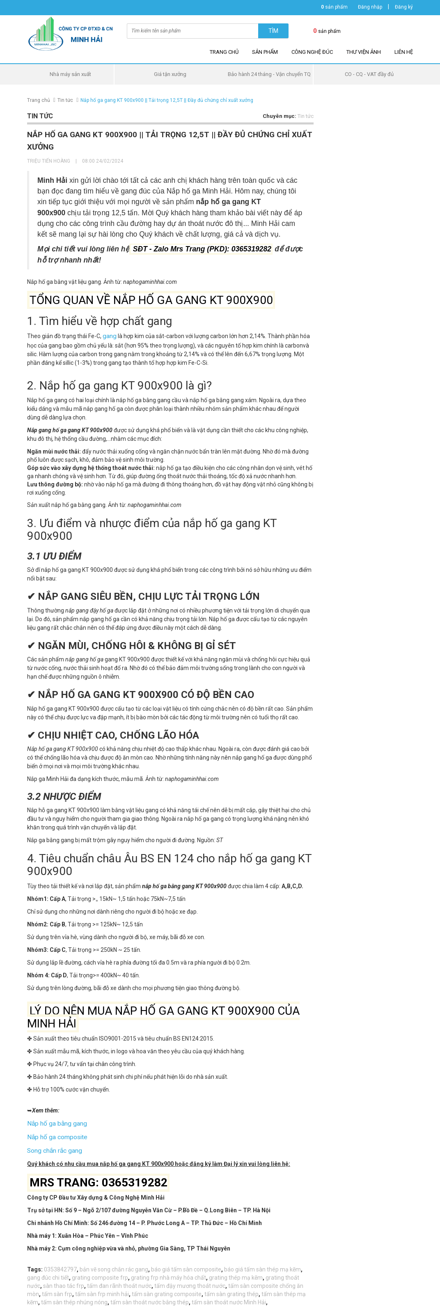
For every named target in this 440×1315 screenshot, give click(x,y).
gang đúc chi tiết (48, 1274)
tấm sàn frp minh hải (102, 1290)
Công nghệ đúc (312, 52)
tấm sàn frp (57, 1290)
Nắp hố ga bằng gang (54, 1122)
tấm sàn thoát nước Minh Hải (229, 1298)
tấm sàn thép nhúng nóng (74, 1298)
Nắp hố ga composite (54, 1134)
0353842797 (60, 1265)
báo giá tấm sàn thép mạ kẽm (262, 1265)
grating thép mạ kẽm (236, 1274)
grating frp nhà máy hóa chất (168, 1274)
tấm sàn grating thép (231, 1290)
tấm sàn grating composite (167, 1290)
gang (109, 335)
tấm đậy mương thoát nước (189, 1282)
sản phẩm (334, 7)
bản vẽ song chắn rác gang (114, 1265)
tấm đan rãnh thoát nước (119, 1282)
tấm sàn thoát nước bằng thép (149, 1298)
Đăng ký (404, 7)
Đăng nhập (370, 7)
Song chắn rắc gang (52, 1147)
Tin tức (65, 100)
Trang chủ (224, 52)
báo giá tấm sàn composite (186, 1265)
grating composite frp (100, 1274)
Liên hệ (403, 52)
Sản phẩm (265, 52)
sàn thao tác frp (63, 1282)
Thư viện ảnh (363, 52)
